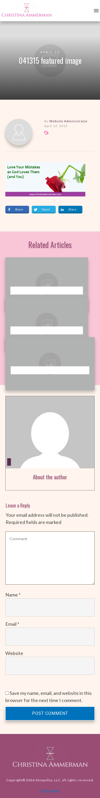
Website (14, 653)
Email (12, 624)
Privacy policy (50, 790)
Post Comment (50, 713)
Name (13, 595)
